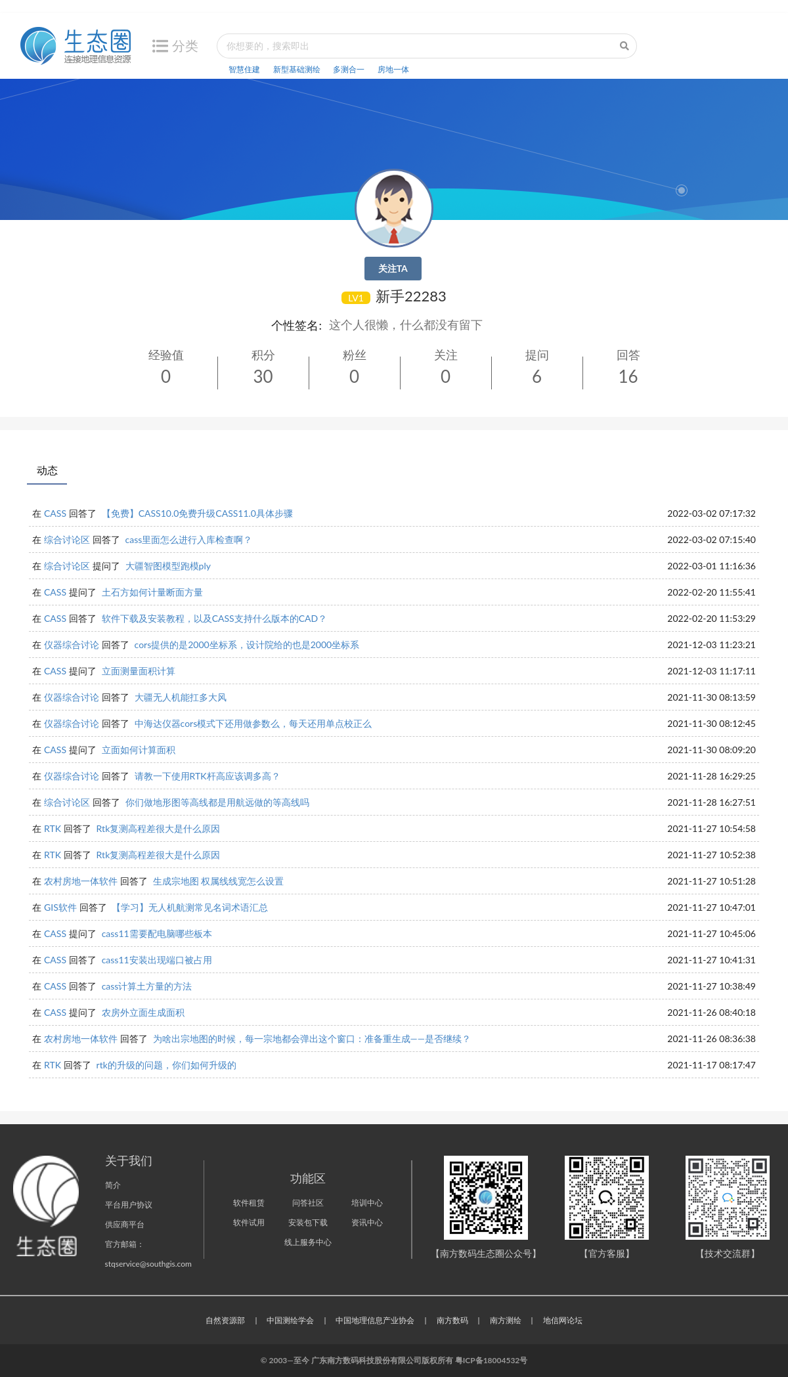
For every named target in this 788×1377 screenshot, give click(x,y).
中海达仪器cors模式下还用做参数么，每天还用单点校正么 (253, 723)
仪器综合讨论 (71, 644)
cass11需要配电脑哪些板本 (157, 933)
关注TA (393, 268)
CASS (55, 513)
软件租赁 (249, 1203)
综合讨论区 (67, 539)
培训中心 (367, 1203)
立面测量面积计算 (138, 670)
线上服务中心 (308, 1242)
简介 (113, 1185)
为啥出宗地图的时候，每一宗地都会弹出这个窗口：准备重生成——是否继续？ (312, 1038)
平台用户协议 (128, 1205)
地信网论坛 (562, 1320)
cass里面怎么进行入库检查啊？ (189, 539)
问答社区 (308, 1203)
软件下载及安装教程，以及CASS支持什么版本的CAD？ (215, 618)
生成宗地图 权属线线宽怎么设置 (218, 880)
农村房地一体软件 (81, 880)
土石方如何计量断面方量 (152, 592)
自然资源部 (225, 1320)
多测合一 (348, 69)
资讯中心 (367, 1222)
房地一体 (393, 69)
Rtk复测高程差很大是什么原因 (159, 828)
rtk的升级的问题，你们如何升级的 (166, 1064)
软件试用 (249, 1222)
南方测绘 (505, 1320)
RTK (52, 828)
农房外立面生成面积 (143, 1012)
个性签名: (296, 325)
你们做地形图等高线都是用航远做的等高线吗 (217, 802)
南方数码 (452, 1320)
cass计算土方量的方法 (147, 986)
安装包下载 (308, 1222)
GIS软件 (60, 907)
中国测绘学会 (290, 1320)
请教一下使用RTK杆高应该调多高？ (207, 775)
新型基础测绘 (296, 69)
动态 (47, 470)
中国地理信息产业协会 (375, 1320)
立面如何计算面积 (138, 749)
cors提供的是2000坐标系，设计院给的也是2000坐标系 (247, 644)
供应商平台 (124, 1224)
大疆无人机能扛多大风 (181, 697)
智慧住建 (244, 69)
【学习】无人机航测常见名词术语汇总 (190, 907)
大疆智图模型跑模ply (168, 565)
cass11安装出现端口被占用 (157, 959)
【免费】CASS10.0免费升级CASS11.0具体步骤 (197, 513)
